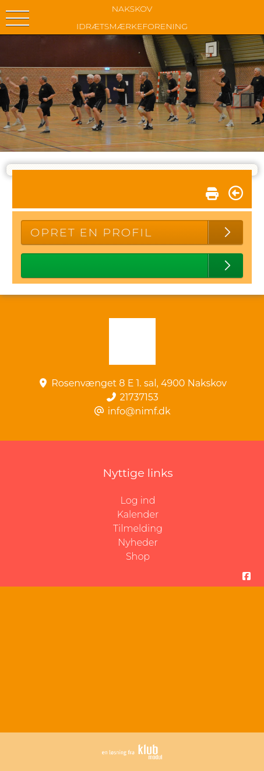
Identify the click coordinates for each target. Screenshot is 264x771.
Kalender (138, 514)
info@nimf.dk (139, 411)
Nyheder (137, 542)
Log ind (192, 501)
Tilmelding (138, 528)
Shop (138, 556)
